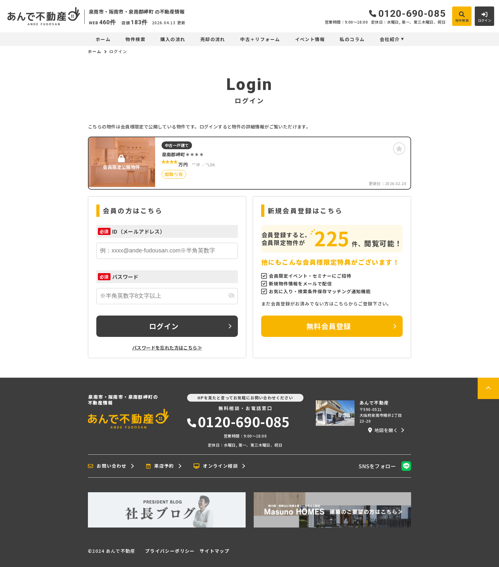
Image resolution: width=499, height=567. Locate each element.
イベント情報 (310, 39)
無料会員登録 (328, 326)
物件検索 (135, 39)
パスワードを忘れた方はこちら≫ (167, 347)
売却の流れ (212, 39)
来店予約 (160, 466)
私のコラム (352, 39)
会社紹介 (390, 39)
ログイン (164, 326)
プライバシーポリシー (170, 551)
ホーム (103, 39)
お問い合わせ (107, 466)
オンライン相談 (216, 466)
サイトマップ (214, 551)
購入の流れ (172, 39)
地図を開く (383, 430)
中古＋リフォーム (260, 39)
